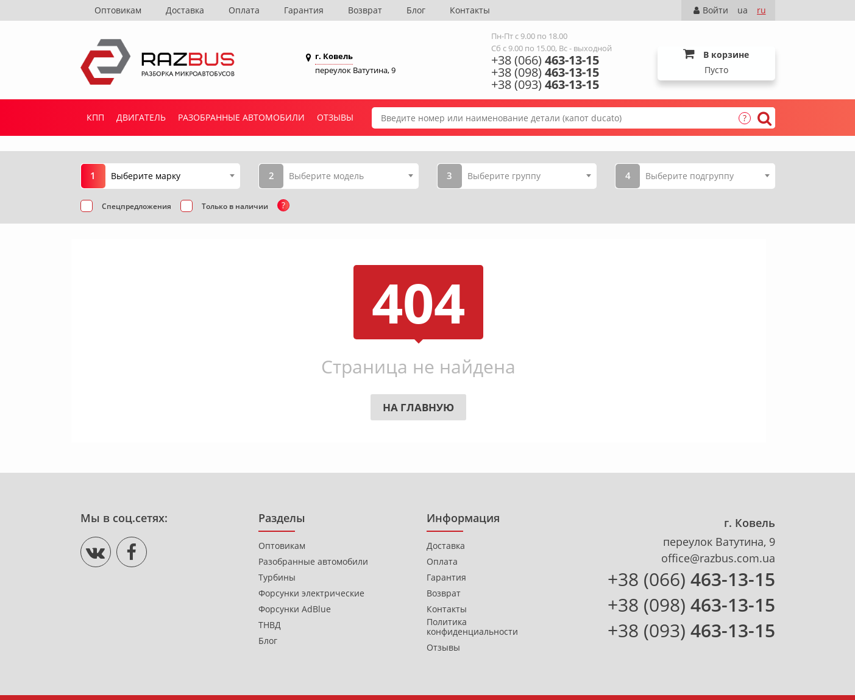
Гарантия (304, 10)
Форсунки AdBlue (294, 609)
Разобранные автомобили (241, 117)
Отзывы (335, 117)
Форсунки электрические (311, 593)
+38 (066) (545, 60)
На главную (418, 407)
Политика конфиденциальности (472, 627)
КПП (95, 117)
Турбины (277, 577)
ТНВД (269, 625)
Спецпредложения (136, 206)
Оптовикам (117, 10)
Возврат (365, 10)
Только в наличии (235, 206)
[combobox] (172, 175)
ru (761, 10)
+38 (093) (545, 85)
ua (742, 10)
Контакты (470, 10)
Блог (415, 10)
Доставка (185, 10)
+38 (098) (545, 72)
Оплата (244, 10)
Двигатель (141, 117)
